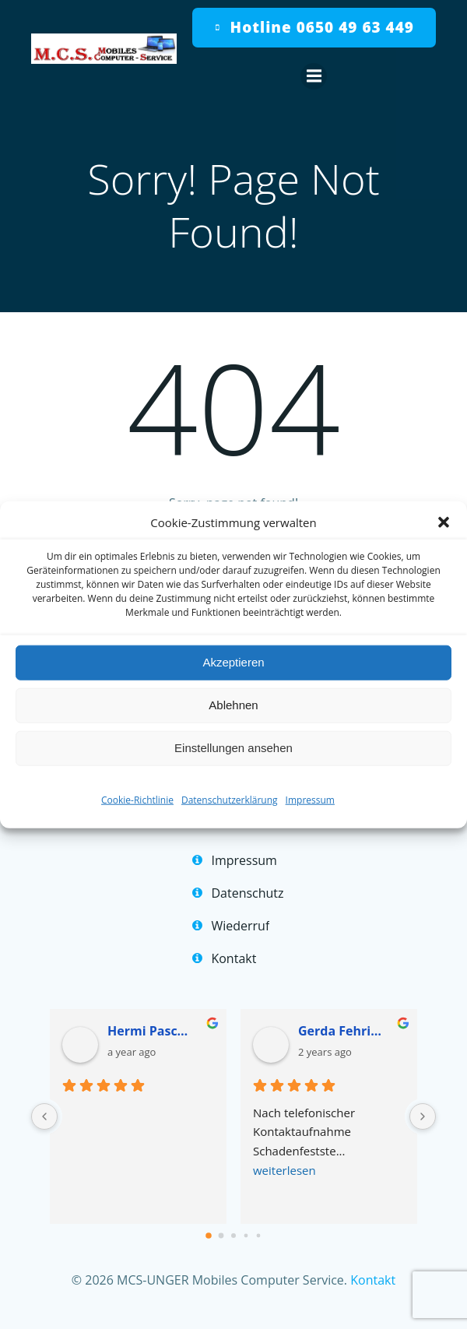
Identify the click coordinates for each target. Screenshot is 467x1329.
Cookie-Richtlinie (137, 799)
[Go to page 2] (233, 1235)
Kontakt (372, 1280)
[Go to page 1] (221, 1235)
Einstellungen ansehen (233, 747)
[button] (443, 521)
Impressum (310, 799)
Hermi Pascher (151, 1030)
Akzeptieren (233, 662)
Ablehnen (233, 705)
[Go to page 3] (246, 1235)
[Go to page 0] (208, 1235)
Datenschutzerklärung (229, 799)
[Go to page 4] (259, 1235)
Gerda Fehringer (342, 1030)
